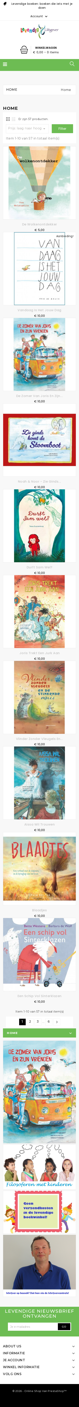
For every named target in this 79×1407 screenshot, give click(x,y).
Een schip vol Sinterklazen (40, 996)
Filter (62, 129)
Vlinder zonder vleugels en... (39, 739)
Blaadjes (39, 910)
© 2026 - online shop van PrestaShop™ (39, 1391)
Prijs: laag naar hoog (27, 128)
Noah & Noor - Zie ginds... (39, 481)
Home (12, 1033)
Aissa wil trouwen (39, 824)
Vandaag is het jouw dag (39, 310)
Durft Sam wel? (40, 567)
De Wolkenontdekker (39, 224)
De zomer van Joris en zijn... (39, 396)
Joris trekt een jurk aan (39, 653)
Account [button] (39, 16)
